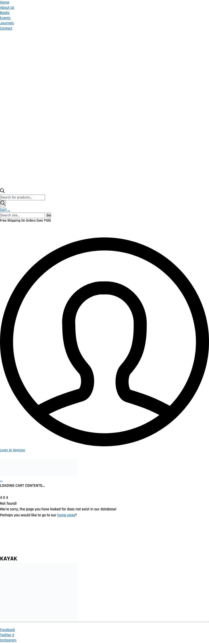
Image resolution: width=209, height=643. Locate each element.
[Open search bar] (2, 191)
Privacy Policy (59, 539)
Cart (5, 209)
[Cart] (1, 480)
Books (5, 12)
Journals (7, 23)
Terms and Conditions (110, 539)
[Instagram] (8, 640)
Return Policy (83, 539)
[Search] (3, 203)
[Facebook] (7, 629)
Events (5, 18)
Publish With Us (170, 539)
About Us (7, 7)
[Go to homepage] (39, 474)
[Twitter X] (7, 635)
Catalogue (142, 536)
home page (66, 515)
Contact (6, 28)
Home (4, 2)
